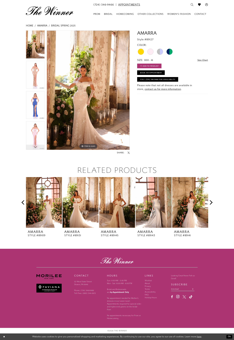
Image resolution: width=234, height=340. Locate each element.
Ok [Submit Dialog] (229, 336)
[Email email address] (184, 289)
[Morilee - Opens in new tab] (53, 276)
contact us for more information (163, 91)
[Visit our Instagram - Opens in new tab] (177, 297)
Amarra (42, 25)
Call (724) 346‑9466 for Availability (160, 82)
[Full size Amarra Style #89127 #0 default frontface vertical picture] (88, 90)
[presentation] (44, 202)
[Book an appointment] (129, 4)
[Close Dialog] (4, 336)
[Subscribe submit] (195, 289)
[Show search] (192, 5)
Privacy (148, 286)
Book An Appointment (152, 74)
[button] (206, 5)
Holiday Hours (151, 298)
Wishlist (148, 281)
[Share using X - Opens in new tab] (129, 153)
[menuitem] (103, 4)
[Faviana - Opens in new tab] (53, 288)
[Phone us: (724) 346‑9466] (103, 4)
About (147, 283)
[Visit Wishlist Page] (199, 5)
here (199, 336)
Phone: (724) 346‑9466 (84, 290)
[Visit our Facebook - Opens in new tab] (172, 297)
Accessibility (150, 292)
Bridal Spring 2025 (63, 25)
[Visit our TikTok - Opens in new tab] (190, 297)
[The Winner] (49, 10)
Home (29, 25)
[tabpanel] (35, 45)
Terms (147, 289)
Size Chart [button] (202, 60)
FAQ (146, 295)
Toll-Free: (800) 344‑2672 (85, 293)
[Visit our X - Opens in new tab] (184, 297)
